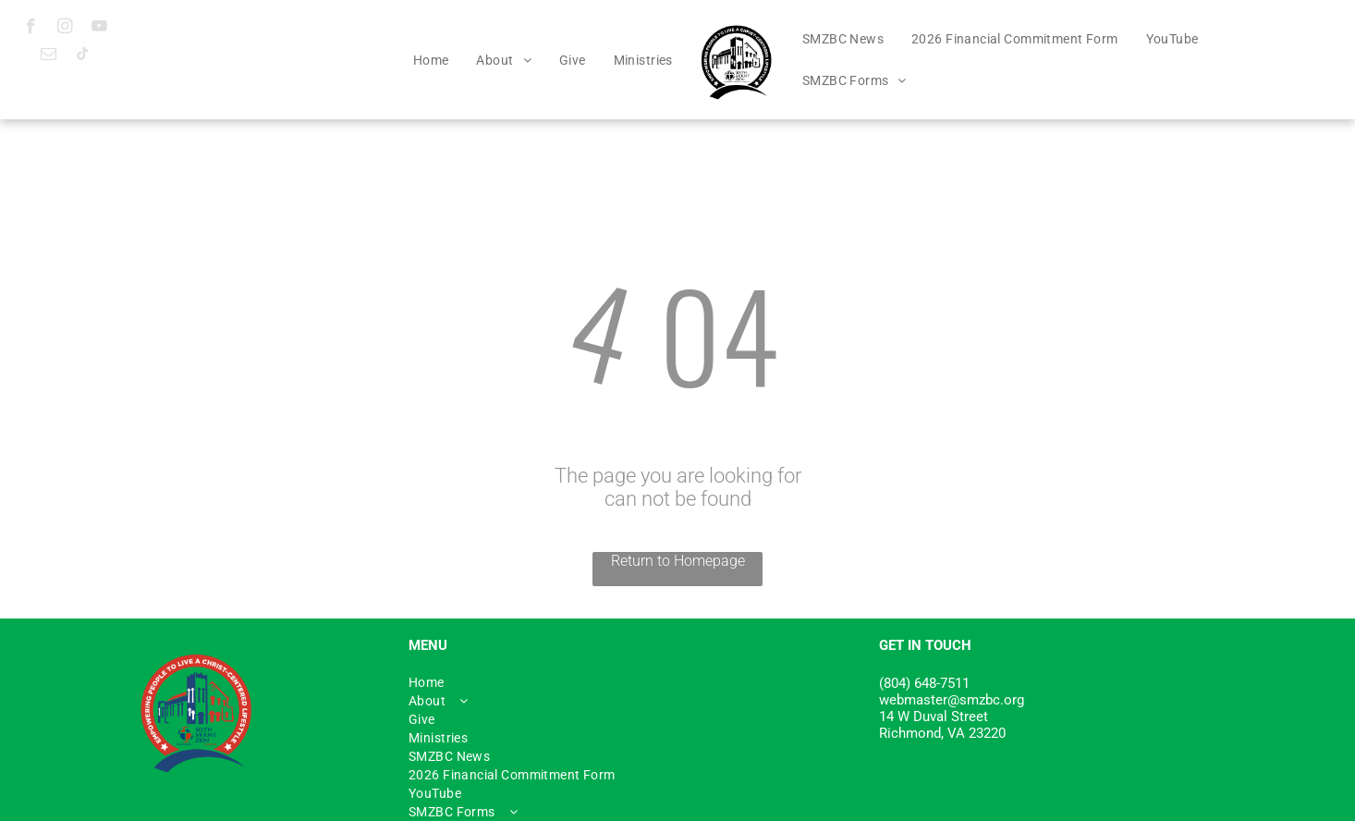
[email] (48, 56)
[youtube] (99, 29)
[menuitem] (431, 60)
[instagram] (65, 29)
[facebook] (31, 29)
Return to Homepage (678, 561)
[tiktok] (82, 56)
